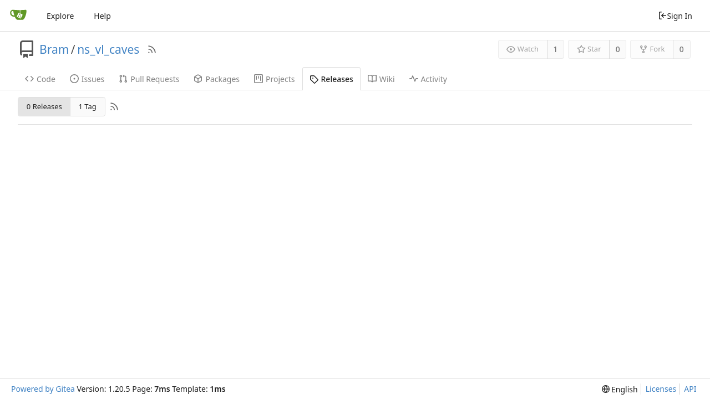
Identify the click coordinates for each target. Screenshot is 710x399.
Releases (331, 79)
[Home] (18, 15)
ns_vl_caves (108, 49)
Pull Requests (149, 79)
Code (40, 79)
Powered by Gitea (43, 388)
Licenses (661, 388)
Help (102, 16)
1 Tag (88, 106)
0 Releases (44, 106)
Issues (87, 79)
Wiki (381, 79)
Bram (54, 49)
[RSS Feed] (152, 49)
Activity (428, 79)
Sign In (675, 16)
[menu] (620, 389)
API (690, 388)
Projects (274, 79)
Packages (217, 79)
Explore (60, 16)
